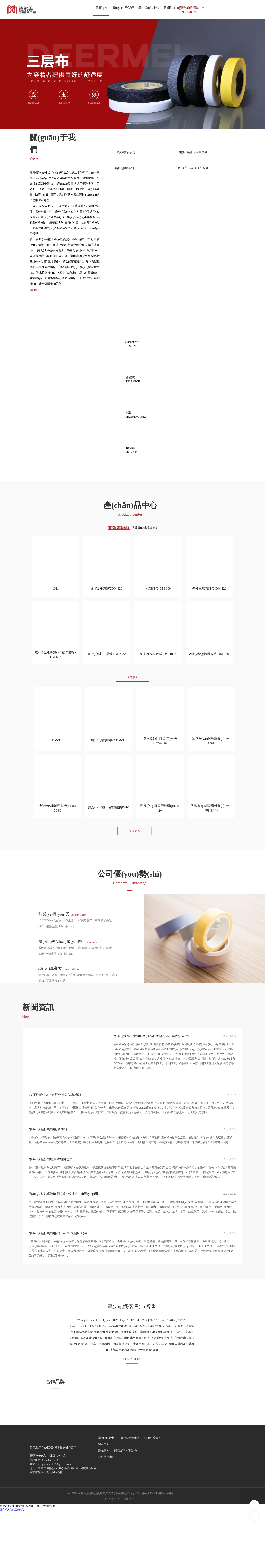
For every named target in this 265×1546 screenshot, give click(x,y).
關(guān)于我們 (130, 1472)
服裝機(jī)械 (105, 1491)
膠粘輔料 (103, 1484)
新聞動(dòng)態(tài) (125, 1484)
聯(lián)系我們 (152, 1472)
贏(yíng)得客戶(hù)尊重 (132, 1336)
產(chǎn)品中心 (107, 1472)
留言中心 (103, 1478)
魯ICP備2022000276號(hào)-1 (119, 1533)
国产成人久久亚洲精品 (12, 1544)
